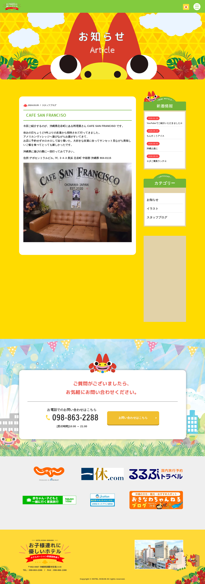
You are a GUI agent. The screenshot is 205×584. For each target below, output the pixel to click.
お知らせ (152, 199)
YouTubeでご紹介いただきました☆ (165, 123)
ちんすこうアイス (155, 136)
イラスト (152, 208)
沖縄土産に (152, 148)
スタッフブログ (157, 217)
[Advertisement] (165, 278)
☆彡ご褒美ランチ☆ (157, 161)
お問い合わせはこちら (133, 417)
